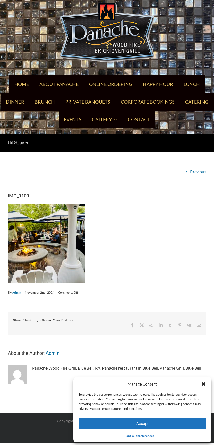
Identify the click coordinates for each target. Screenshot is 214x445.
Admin (16, 292)
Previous (198, 171)
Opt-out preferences (140, 436)
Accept (142, 423)
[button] (203, 384)
